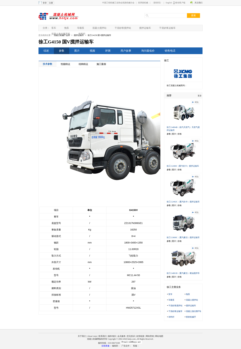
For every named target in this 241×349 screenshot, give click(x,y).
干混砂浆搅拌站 (123, 28)
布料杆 (81, 34)
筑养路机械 (143, 3)
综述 (46, 50)
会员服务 (121, 336)
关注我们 (198, 3)
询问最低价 (148, 50)
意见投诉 (131, 336)
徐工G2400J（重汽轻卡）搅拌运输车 (183, 166)
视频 (92, 50)
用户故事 (125, 50)
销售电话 (170, 50)
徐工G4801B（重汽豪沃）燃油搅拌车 (183, 273)
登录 (45, 3)
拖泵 (66, 28)
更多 (200, 96)
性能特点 (65, 64)
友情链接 (140, 336)
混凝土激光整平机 (60, 34)
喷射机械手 (191, 317)
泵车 (53, 28)
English (169, 3)
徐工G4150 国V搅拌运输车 (99, 35)
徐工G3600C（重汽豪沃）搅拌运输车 (183, 237)
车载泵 (80, 28)
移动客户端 (180, 3)
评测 (107, 50)
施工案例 (101, 64)
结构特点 (83, 64)
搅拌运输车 (145, 28)
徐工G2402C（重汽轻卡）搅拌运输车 (183, 202)
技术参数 (47, 64)
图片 (77, 50)
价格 (180, 134)
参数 (61, 50)
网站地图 (159, 336)
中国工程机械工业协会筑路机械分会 (118, 3)
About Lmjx (92, 336)
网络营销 (150, 336)
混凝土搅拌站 (99, 28)
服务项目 (112, 336)
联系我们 (103, 336)
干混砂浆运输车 (167, 28)
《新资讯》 (157, 3)
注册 (51, 3)
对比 (197, 102)
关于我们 (82, 336)
